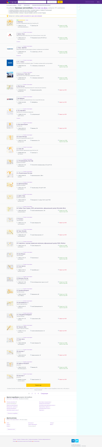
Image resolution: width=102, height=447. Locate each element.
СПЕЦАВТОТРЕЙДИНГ (24, 315)
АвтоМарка (20, 254)
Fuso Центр (20, 266)
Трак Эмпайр (21, 231)
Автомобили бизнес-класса (44, 408)
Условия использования (33, 439)
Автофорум (20, 98)
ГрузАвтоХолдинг (22, 290)
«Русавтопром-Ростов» (24, 173)
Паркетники (41, 410)
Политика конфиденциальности (44, 439)
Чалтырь (51, 422)
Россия (8, 419)
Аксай (8, 424)
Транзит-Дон (21, 327)
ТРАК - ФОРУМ (21, 48)
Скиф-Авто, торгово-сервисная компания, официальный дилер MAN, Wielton (40, 243)
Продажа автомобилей (11, 408)
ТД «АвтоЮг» (21, 110)
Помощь (14, 439)
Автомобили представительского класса (47, 405)
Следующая (44, 393)
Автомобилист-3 (22, 302)
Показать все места (11, 429)
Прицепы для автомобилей (12, 405)
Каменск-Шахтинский (32, 424)
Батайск (8, 426)
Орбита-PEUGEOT (22, 363)
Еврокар (19, 22)
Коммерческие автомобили (44, 403)
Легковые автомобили (11, 402)
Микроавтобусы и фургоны (44, 406)
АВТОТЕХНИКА (22, 184)
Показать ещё (38, 385)
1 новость (18, 41)
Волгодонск (30, 422)
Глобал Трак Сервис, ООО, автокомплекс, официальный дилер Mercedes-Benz (41, 208)
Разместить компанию (90, 1)
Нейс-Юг (20, 149)
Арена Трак (20, 34)
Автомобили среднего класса (12, 410)
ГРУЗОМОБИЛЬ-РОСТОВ (24, 161)
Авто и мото (9, 398)
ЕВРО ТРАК (20, 196)
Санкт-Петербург (29, 441)
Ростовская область (15, 419)
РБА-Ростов (20, 86)
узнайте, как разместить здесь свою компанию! (31, 16)
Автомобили (15, 398)
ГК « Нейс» (20, 62)
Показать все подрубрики (12, 413)
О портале (19, 439)
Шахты (51, 424)
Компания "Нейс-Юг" (23, 74)
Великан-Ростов (22, 278)
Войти (98, 2)
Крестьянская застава (21, 441)
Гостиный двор (36, 441)
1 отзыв (26, 20)
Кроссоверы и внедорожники (45, 402)
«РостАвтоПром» (22, 124)
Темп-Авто (20, 339)
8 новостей (18, 55)
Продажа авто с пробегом (12, 406)
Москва (14, 441)
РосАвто (19, 219)
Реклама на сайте (24, 439)
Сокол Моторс (21, 136)
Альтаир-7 (20, 351)
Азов (8, 422)
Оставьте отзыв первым (27, 32)
